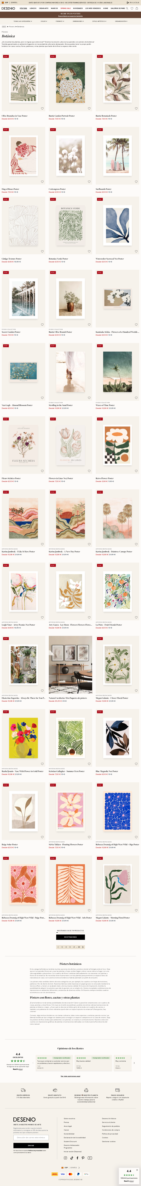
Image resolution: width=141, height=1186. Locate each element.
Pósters (23, 8)
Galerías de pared (118, 8)
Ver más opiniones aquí (70, 1076)
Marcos (54, 8)
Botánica (20, 27)
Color (44, 21)
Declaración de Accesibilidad (75, 1138)
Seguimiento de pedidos (111, 1126)
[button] (129, 1176)
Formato (60, 21)
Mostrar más (70, 937)
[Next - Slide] (134, 1063)
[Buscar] (127, 8)
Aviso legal (68, 1126)
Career (66, 1130)
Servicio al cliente (108, 1122)
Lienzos (33, 8)
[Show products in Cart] (136, 8)
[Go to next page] (83, 947)
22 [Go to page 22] (79, 947)
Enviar (31, 1146)
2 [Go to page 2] (66, 947)
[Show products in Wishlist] (132, 8)
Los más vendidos (93, 8)
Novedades (78, 8)
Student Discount (70, 1141)
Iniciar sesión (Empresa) (73, 1152)
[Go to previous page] (58, 947)
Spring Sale (66, 8)
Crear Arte (43, 8)
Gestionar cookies (109, 1141)
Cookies (105, 1138)
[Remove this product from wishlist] (42, 108)
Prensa (66, 1122)
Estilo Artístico (99, 21)
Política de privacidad (35, 1150)
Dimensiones (78, 21)
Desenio (77, 1180)
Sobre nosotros (69, 1119)
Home (105, 8)
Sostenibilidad (69, 1134)
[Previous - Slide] (33, 1063)
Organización (121, 21)
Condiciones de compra (111, 1130)
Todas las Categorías (23, 21)
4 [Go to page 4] (74, 947)
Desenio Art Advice (109, 1119)
